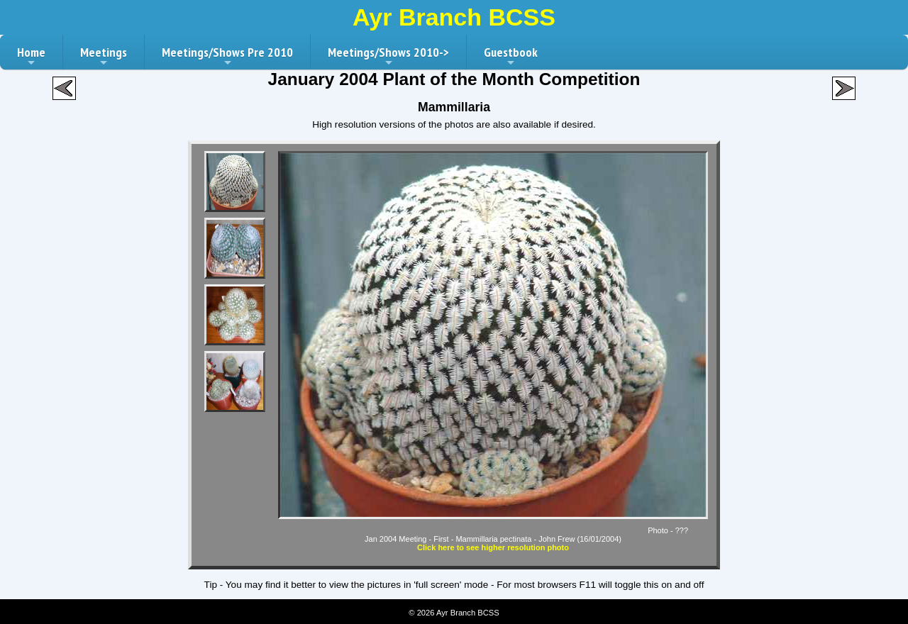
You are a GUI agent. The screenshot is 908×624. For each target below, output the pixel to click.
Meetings (103, 56)
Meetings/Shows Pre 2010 (227, 56)
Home (31, 56)
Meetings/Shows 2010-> (388, 56)
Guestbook (511, 56)
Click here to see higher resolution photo (493, 547)
